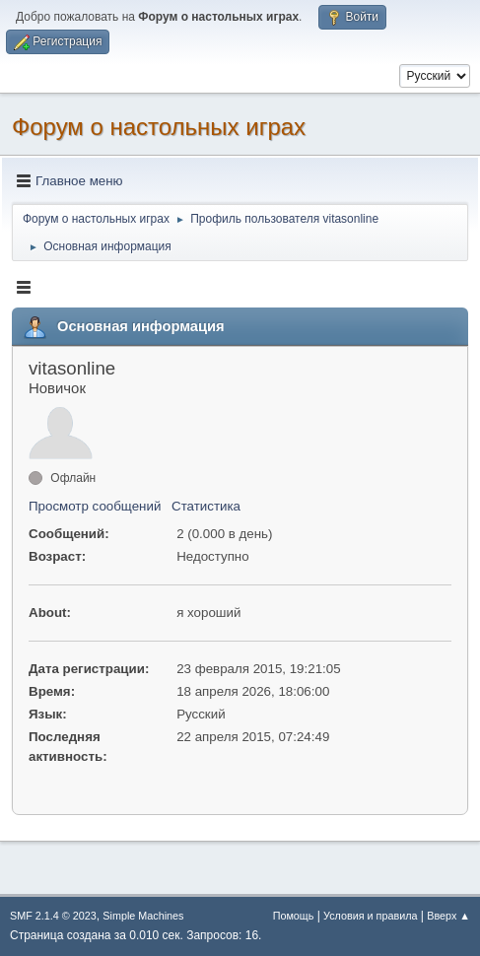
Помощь (293, 916)
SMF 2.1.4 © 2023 (53, 916)
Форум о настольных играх (159, 126)
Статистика (205, 506)
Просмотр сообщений (95, 506)
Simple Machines (143, 916)
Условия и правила (370, 916)
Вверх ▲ (448, 916)
